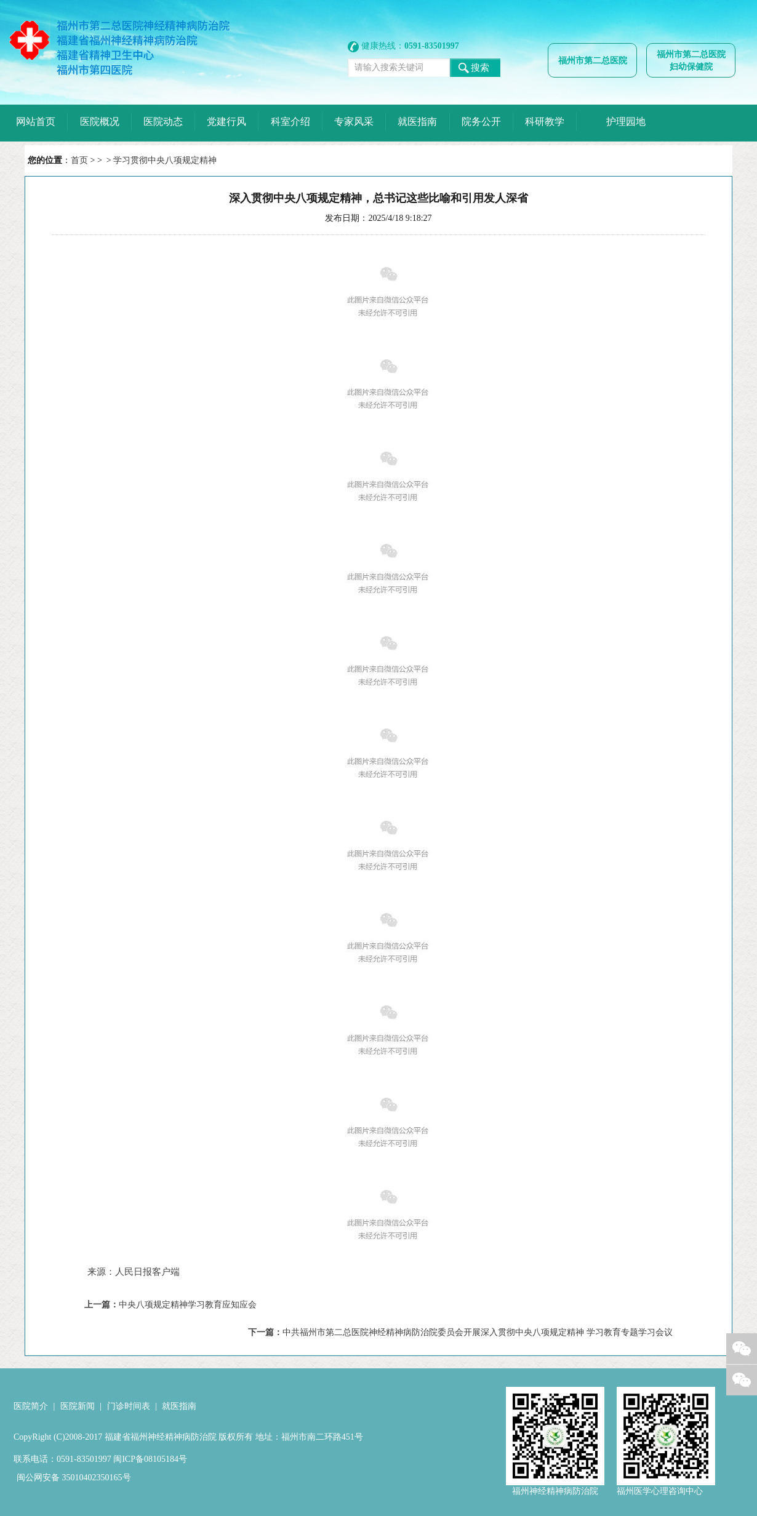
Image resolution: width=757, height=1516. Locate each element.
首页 (79, 160)
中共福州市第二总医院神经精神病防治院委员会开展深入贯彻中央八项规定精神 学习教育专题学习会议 (477, 1332)
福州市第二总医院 (592, 60)
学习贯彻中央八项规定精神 (165, 160)
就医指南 (179, 1406)
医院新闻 (77, 1406)
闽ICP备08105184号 (150, 1459)
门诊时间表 (128, 1406)
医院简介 (31, 1406)
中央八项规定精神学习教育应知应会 (188, 1304)
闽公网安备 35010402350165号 (74, 1477)
